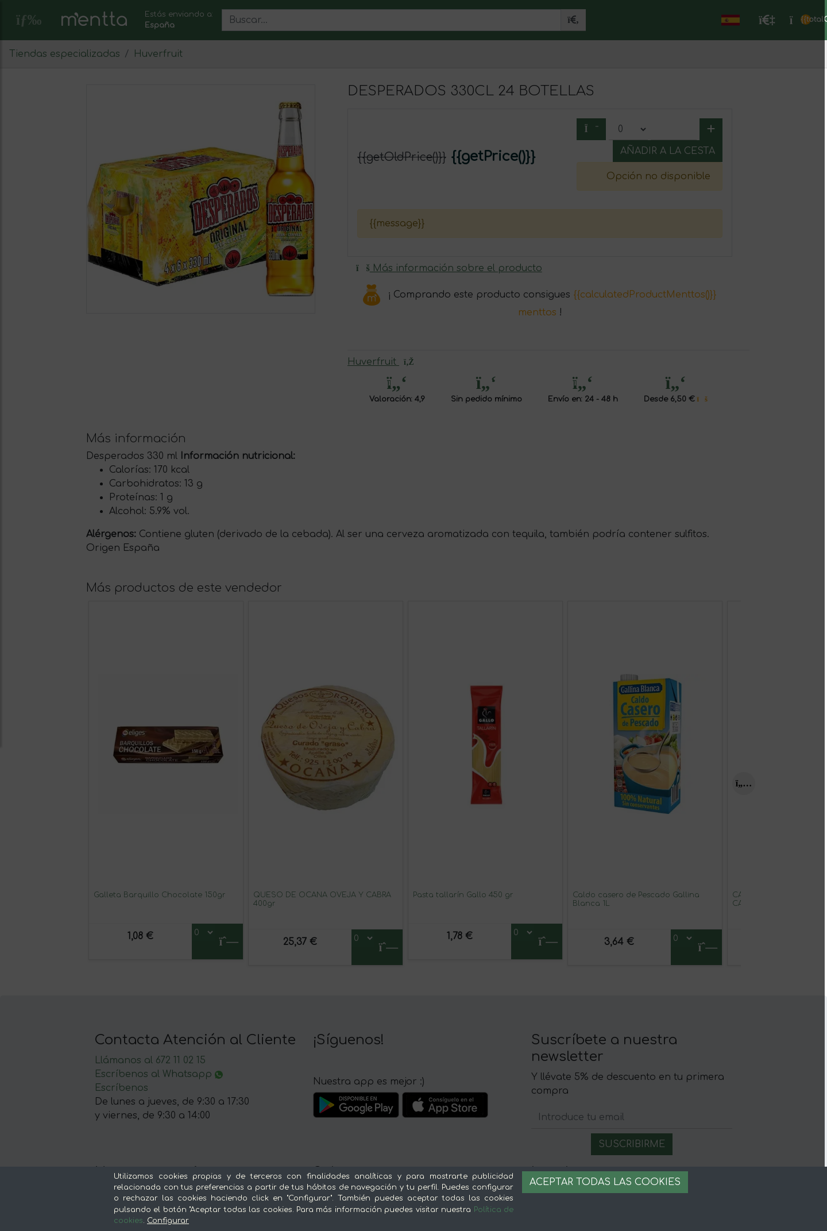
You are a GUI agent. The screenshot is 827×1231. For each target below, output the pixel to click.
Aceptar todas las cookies (605, 1182)
